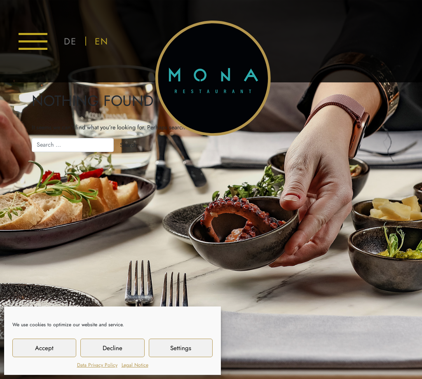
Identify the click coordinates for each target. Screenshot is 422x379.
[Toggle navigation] (33, 41)
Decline (112, 348)
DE (70, 41)
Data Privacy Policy (97, 365)
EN (101, 41)
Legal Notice (135, 365)
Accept (44, 348)
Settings (180, 348)
